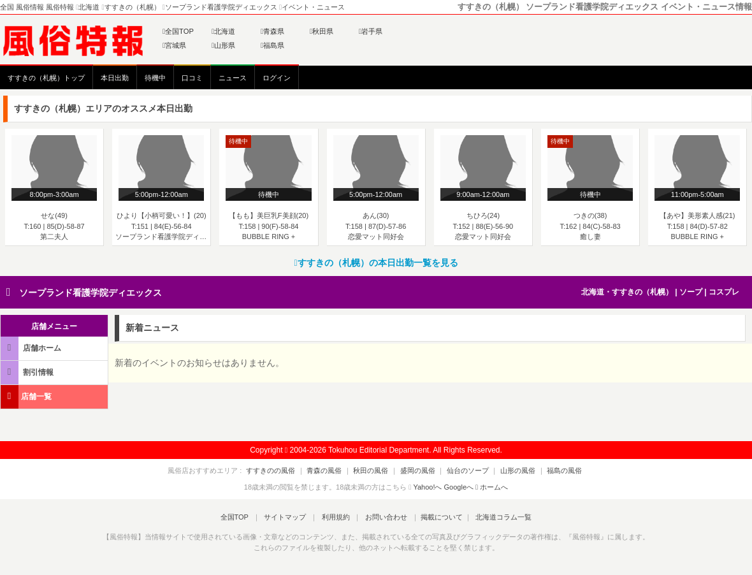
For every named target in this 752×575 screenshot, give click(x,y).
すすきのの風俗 (284, 470)
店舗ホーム (32, 348)
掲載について (435, 517)
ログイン (277, 78)
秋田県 (321, 31)
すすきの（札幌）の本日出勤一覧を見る (376, 263)
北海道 (223, 31)
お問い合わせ (382, 517)
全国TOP (178, 31)
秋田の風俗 (375, 470)
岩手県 (370, 31)
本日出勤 (115, 78)
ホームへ (491, 487)
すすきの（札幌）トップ (46, 78)
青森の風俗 (333, 470)
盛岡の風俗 (417, 470)
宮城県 (174, 45)
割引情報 (28, 372)
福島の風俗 (550, 470)
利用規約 (336, 517)
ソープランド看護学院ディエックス (90, 293)
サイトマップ (289, 517)
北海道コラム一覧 (494, 517)
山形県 (223, 45)
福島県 (272, 45)
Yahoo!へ (427, 487)
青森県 (272, 31)
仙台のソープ (463, 470)
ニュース (233, 78)
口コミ (192, 78)
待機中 (155, 78)
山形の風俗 (508, 470)
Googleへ (459, 487)
